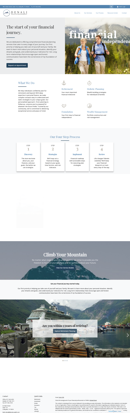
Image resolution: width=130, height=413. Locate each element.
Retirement (37, 394)
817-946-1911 (10, 396)
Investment (37, 396)
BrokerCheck (93, 395)
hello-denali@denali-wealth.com (11, 407)
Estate (36, 398)
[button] (77, 8)
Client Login (121, 1)
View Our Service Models (65, 263)
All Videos (36, 410)
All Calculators (38, 412)
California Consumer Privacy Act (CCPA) (110, 408)
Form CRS (61, 392)
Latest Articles (38, 408)
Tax (35, 402)
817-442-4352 (36, 1)
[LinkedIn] (111, 1)
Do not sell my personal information (98, 410)
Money (36, 404)
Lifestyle (36, 406)
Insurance (36, 400)
